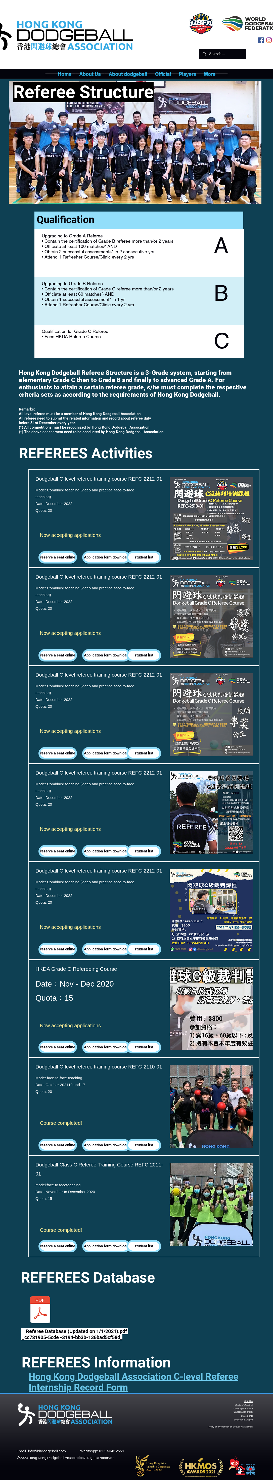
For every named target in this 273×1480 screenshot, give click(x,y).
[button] (90, 74)
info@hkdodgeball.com (47, 1451)
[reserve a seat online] (57, 557)
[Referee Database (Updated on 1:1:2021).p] (40, 1310)
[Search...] (222, 54)
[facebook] (261, 40)
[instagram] (269, 40)
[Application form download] (106, 557)
